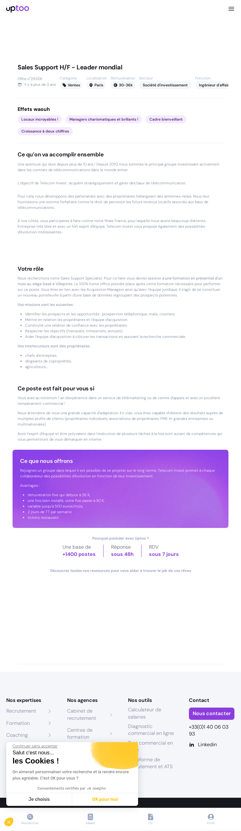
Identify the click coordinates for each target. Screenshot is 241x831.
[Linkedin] (212, 744)
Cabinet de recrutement (81, 714)
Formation (18, 723)
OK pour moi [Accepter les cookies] (105, 799)
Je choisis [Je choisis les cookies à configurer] (39, 799)
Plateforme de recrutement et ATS (150, 763)
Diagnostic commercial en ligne (151, 729)
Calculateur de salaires (144, 713)
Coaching (17, 735)
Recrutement (21, 711)
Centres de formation (80, 733)
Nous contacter (212, 713)
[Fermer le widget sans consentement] (35, 746)
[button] (13, 820)
